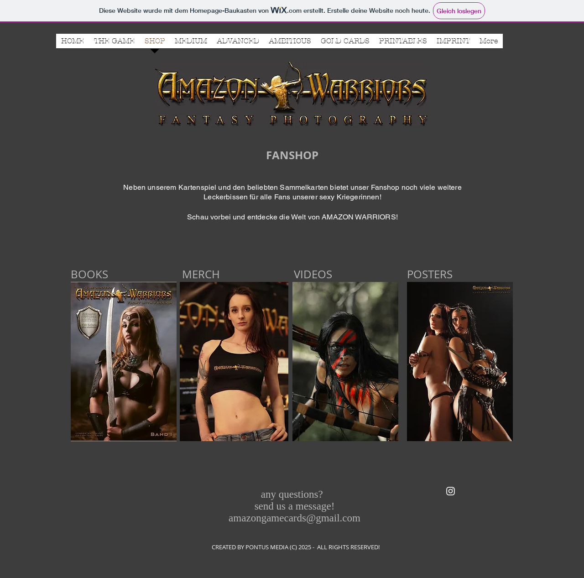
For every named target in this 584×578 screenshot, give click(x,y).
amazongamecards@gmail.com (294, 518)
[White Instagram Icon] (450, 491)
